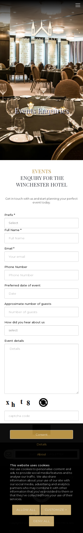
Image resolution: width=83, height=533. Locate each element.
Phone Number (15, 267)
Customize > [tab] (56, 510)
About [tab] (41, 454)
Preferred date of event (22, 285)
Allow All (26, 510)
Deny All (41, 521)
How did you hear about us (24, 322)
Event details (14, 340)
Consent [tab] (42, 434)
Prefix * (9, 215)
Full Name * (12, 230)
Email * (9, 248)
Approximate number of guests (27, 304)
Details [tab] (41, 444)
